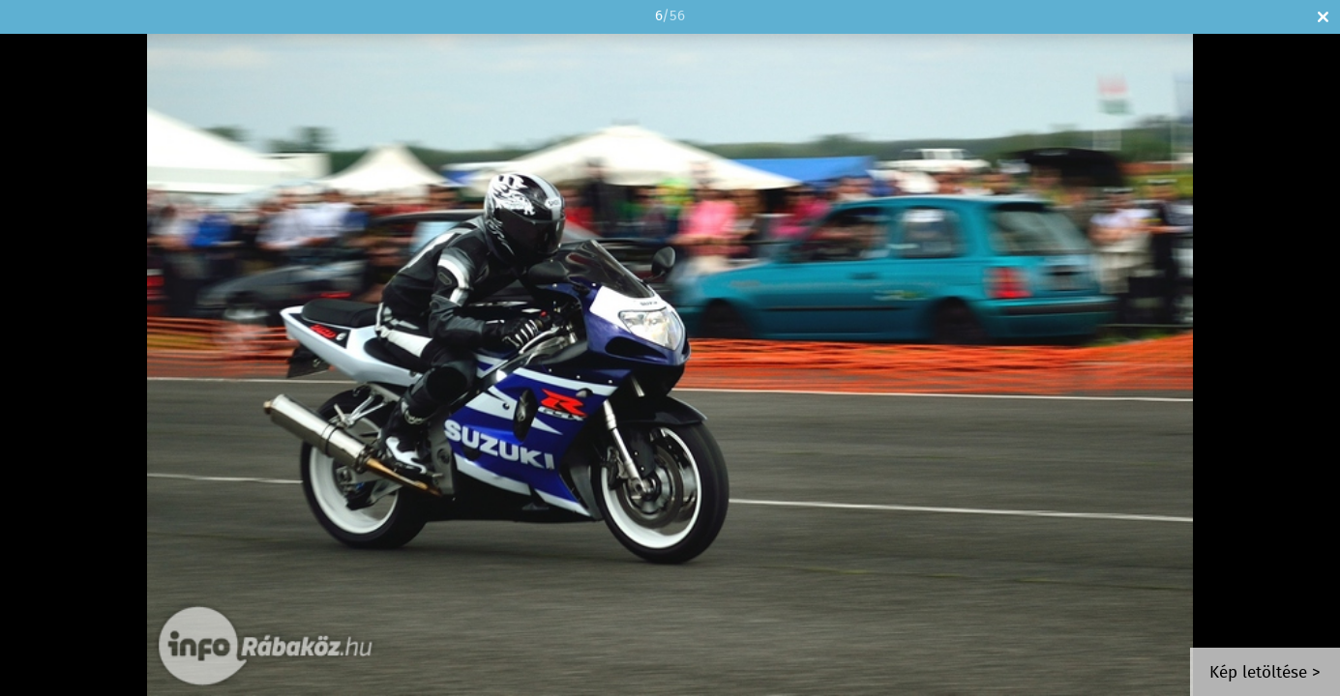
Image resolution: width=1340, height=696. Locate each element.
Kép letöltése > (1265, 673)
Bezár (1323, 17)
